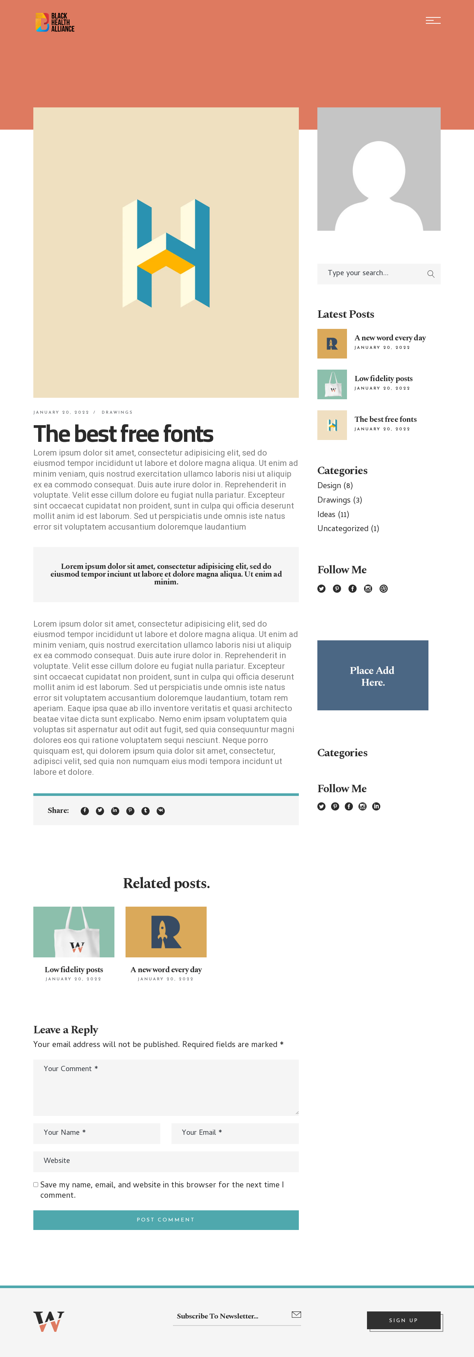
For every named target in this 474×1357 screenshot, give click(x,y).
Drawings (117, 413)
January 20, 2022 (61, 413)
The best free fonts (385, 420)
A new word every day (165, 970)
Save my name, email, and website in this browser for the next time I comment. (162, 1191)
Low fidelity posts (73, 970)
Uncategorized (342, 529)
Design (329, 486)
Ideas (326, 515)
